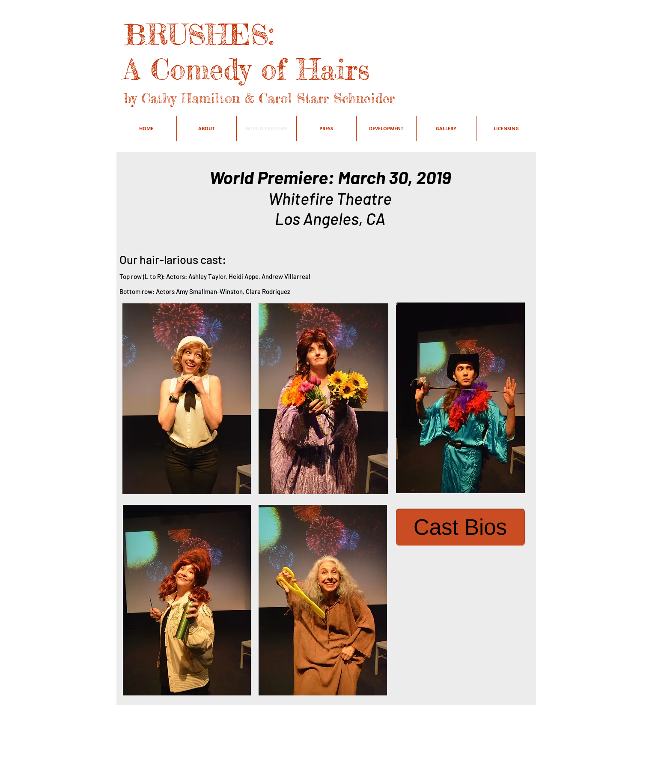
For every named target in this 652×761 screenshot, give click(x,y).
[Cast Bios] (460, 527)
